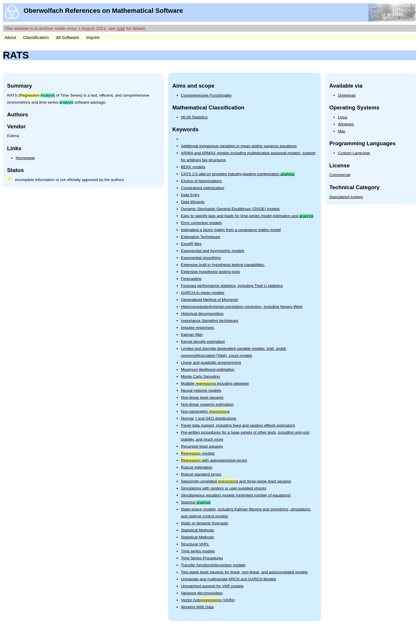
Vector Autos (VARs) (208, 600)
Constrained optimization (202, 188)
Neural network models (201, 390)
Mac (341, 131)
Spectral (196, 502)
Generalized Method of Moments (209, 299)
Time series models (198, 551)
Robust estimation (196, 467)
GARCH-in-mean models (202, 292)
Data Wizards (193, 202)
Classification (36, 37)
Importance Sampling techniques (209, 320)
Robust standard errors (201, 474)
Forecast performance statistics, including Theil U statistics (232, 285)
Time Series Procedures (202, 558)
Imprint (93, 37)
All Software (67, 37)
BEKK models (193, 167)
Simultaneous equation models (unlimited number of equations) (236, 495)
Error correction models (201, 223)
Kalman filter (192, 334)
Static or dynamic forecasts (204, 523)
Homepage (25, 158)
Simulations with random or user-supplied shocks (223, 488)
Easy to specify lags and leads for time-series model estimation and (247, 216)
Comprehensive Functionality (206, 95)
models (198, 453)
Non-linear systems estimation (207, 404)
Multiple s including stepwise (215, 383)
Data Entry (190, 195)
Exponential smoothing (201, 258)
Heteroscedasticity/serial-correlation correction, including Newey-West (242, 306)
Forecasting (191, 278)
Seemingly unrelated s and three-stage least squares (236, 481)
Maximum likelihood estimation (208, 369)
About (10, 37)
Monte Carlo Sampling (200, 376)
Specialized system (346, 197)
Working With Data (197, 607)
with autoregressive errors (214, 460)
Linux (342, 117)
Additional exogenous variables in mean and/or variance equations (239, 146)
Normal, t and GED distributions (208, 418)
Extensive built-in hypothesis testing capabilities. (223, 265)
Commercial (339, 175)
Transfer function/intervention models (213, 565)
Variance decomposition (202, 593)
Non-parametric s (205, 411)
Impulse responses (197, 327)
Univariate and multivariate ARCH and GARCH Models (228, 579)
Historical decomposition (202, 313)
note (120, 28)
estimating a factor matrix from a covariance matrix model (231, 230)
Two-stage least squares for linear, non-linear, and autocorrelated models (244, 572)
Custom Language (354, 153)
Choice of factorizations (201, 181)
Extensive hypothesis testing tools (210, 272)
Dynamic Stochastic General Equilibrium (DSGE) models (230, 209)
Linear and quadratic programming (211, 362)
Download (346, 95)
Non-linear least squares (202, 397)
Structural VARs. (195, 544)
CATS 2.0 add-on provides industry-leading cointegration (238, 174)
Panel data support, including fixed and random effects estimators (238, 425)
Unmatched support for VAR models (212, 586)
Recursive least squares (202, 446)
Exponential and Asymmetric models (212, 251)
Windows (346, 124)
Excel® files (191, 244)
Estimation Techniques (200, 237)
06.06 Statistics (194, 117)
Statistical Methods (197, 530)
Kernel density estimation (203, 341)
